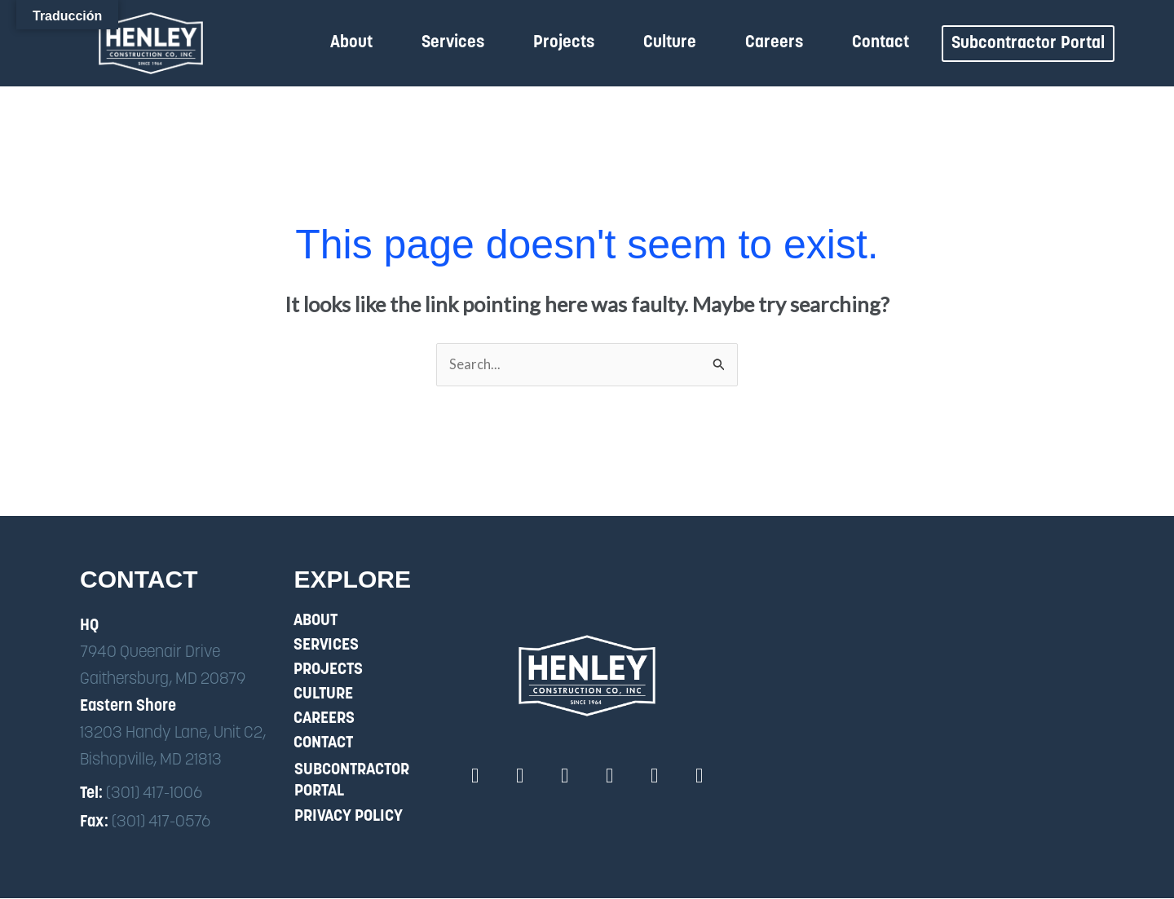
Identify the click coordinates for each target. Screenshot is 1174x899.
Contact (880, 42)
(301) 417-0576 (161, 822)
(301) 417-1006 (154, 794)
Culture (669, 42)
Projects (563, 42)
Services (452, 42)
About (351, 42)
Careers (774, 42)
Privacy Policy (348, 817)
